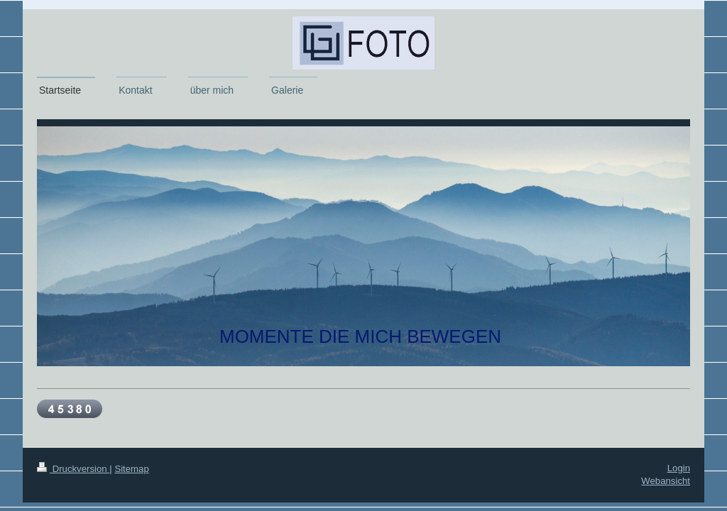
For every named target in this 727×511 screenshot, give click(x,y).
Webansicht (665, 481)
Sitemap (131, 468)
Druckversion (73, 468)
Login (678, 468)
